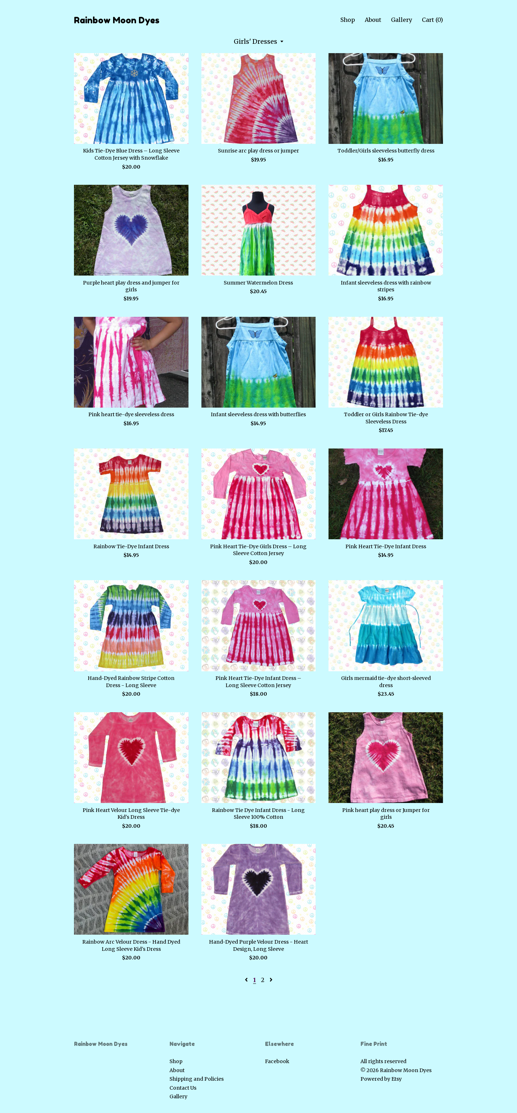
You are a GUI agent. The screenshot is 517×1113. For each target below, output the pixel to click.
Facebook (277, 1061)
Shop (347, 19)
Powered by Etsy (381, 1079)
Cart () (432, 19)
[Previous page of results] (247, 979)
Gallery (401, 19)
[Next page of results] (271, 979)
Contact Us (182, 1088)
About (373, 19)
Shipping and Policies (196, 1079)
